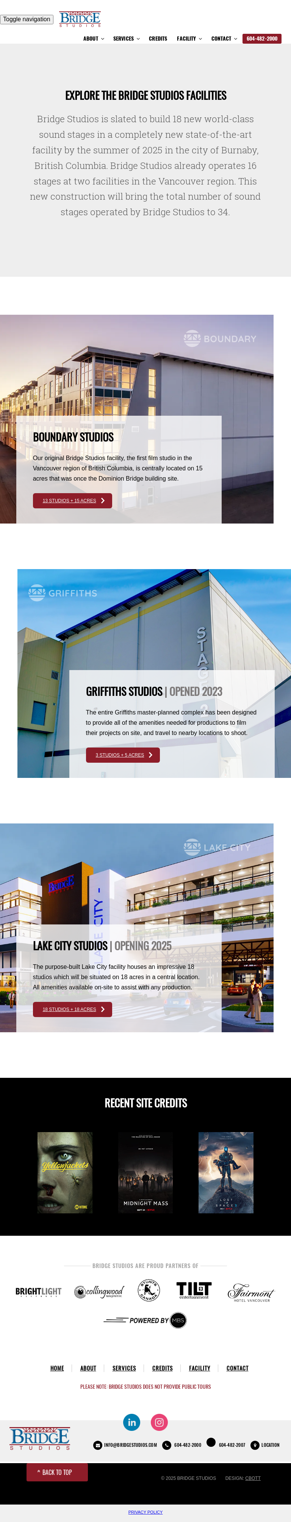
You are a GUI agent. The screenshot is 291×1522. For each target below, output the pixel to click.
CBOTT (253, 1478)
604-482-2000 (262, 38)
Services (127, 38)
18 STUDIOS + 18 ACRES (69, 1009)
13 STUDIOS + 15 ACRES (69, 500)
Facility (190, 38)
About (94, 38)
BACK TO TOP (55, 1472)
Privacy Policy (145, 1512)
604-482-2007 (226, 1443)
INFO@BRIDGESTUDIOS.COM (124, 1445)
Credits (158, 38)
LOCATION (265, 1445)
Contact (225, 38)
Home (57, 1368)
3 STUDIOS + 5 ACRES (120, 755)
